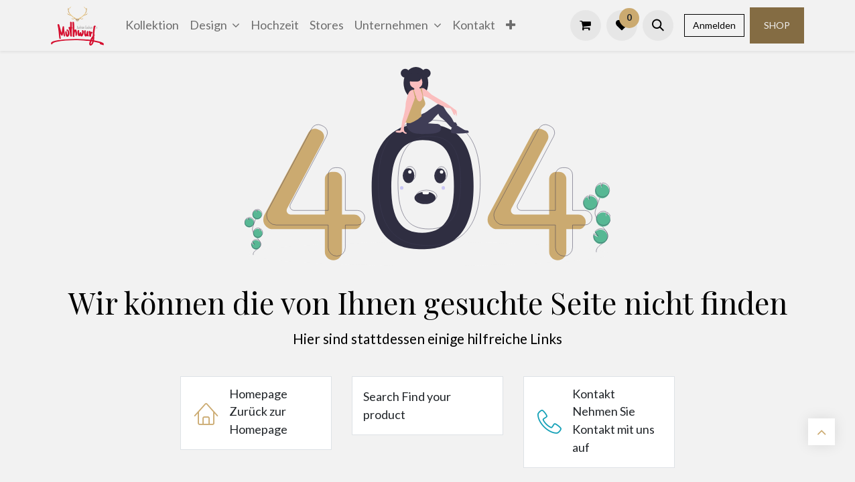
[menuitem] (152, 25)
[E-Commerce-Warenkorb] (585, 25)
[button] (658, 25)
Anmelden (714, 25)
